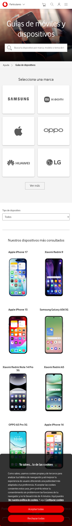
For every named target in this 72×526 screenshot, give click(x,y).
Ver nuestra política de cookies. (23, 500)
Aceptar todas (36, 509)
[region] (36, 490)
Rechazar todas (36, 518)
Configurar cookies (54, 500)
